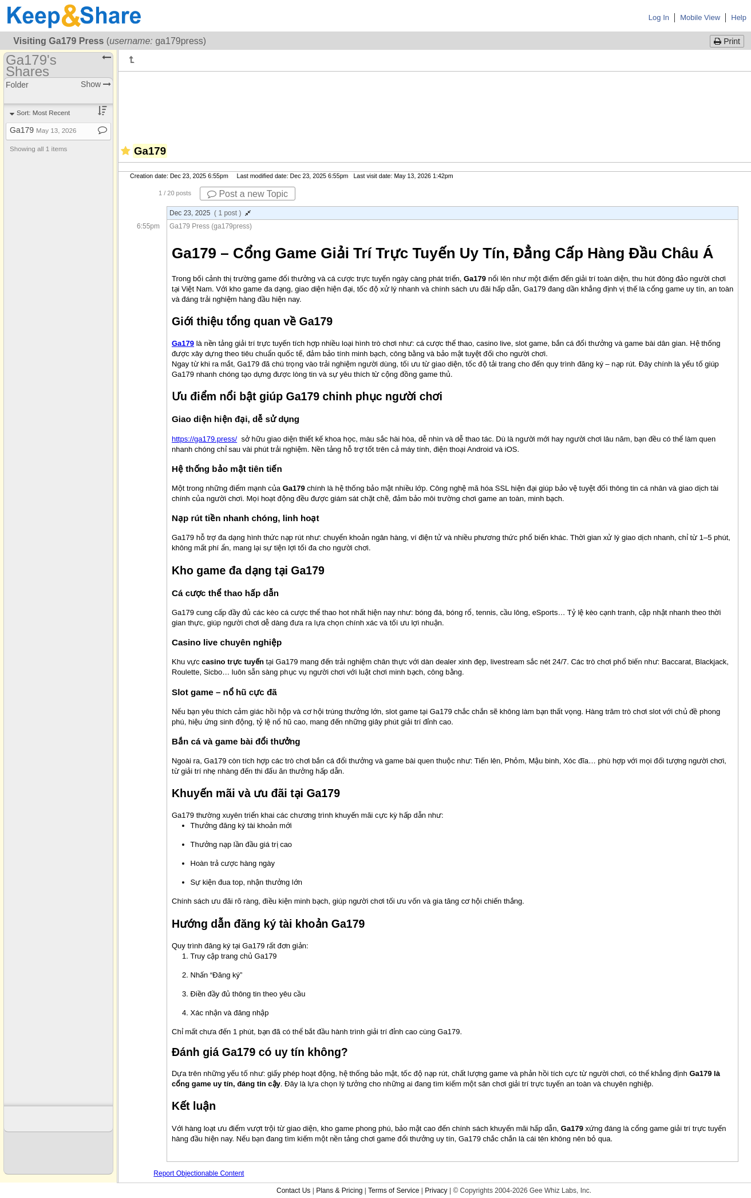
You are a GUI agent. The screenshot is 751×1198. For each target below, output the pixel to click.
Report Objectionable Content (198, 1173)
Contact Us (293, 1191)
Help (738, 17)
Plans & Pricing (339, 1191)
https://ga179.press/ (204, 439)
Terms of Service (393, 1191)
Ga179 (43, 130)
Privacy (436, 1191)
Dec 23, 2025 (210, 213)
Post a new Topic (247, 194)
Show (96, 84)
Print (727, 41)
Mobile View (700, 17)
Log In (659, 17)
